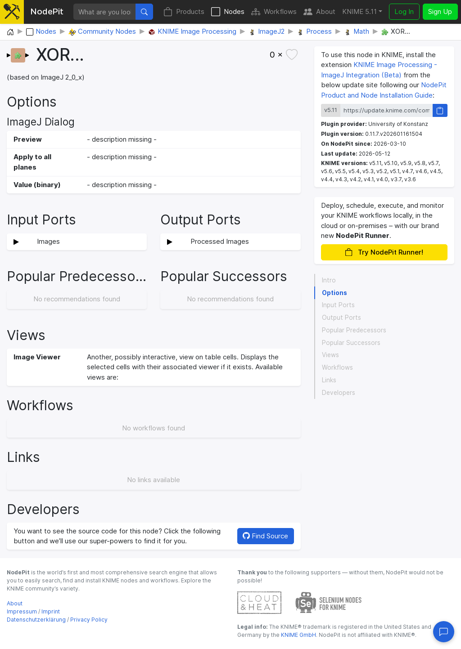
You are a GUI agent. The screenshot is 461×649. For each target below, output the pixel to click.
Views (330, 354)
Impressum (22, 611)
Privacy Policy (89, 619)
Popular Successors (351, 342)
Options (334, 292)
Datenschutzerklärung (36, 619)
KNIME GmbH (298, 634)
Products (183, 12)
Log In (404, 11)
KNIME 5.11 (359, 11)
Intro (329, 280)
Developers (338, 392)
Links (329, 380)
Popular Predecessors (354, 330)
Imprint (50, 611)
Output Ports (341, 317)
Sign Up (440, 11)
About (319, 12)
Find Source (265, 536)
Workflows (274, 12)
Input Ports (338, 305)
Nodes (227, 12)
